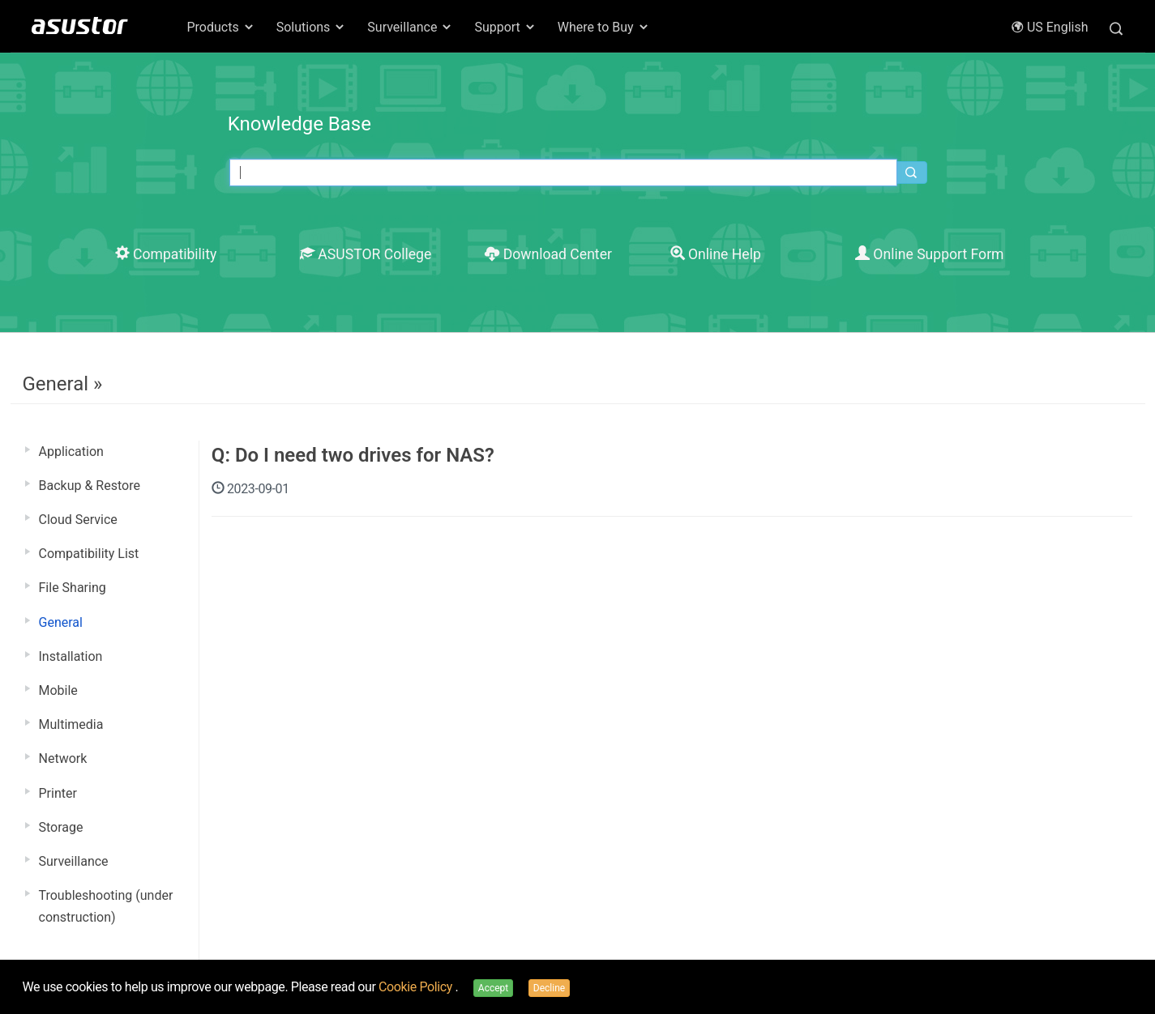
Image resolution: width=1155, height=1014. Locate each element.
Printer (58, 793)
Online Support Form (929, 254)
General (61, 622)
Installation (71, 656)
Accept (493, 988)
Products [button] (221, 27)
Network (63, 758)
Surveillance (74, 861)
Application (71, 451)
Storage (61, 827)
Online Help (715, 254)
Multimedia (71, 724)
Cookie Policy (417, 987)
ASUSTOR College (365, 254)
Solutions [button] (311, 27)
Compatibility (166, 254)
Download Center (548, 254)
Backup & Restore (89, 485)
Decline (549, 988)
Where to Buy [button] (604, 27)
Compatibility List (89, 553)
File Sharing (72, 587)
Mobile (58, 690)
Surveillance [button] (410, 27)
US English (1050, 27)
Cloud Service (78, 519)
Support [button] (505, 27)
